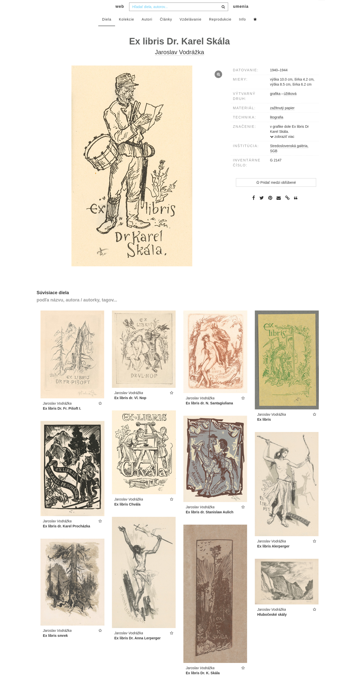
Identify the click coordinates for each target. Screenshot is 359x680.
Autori (147, 29)
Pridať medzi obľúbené (276, 193)
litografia (276, 127)
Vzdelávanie (190, 29)
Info (242, 29)
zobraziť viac (282, 147)
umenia (240, 16)
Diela (106, 29)
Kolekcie (126, 29)
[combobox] (178, 17)
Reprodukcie (220, 29)
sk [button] (322, 8)
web (120, 16)
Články (166, 29)
